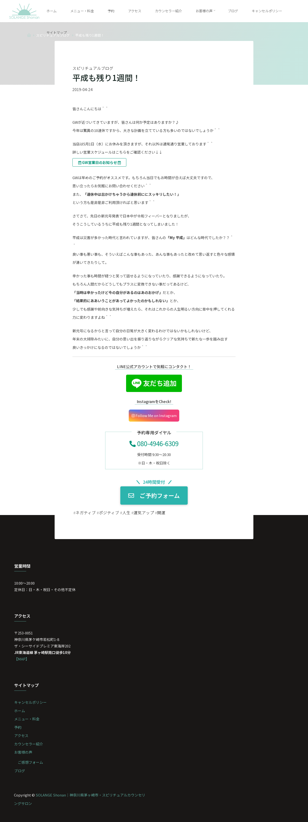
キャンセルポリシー (30, 702)
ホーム (19, 710)
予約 (17, 727)
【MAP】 (21, 658)
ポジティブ (109, 512)
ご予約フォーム (154, 495)
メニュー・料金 (26, 718)
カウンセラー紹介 (28, 743)
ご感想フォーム (30, 762)
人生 (126, 512)
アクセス (21, 735)
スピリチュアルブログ (92, 68)
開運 (161, 512)
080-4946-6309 (154, 443)
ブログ (19, 770)
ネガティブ (86, 512)
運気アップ (144, 512)
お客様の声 (23, 752)
